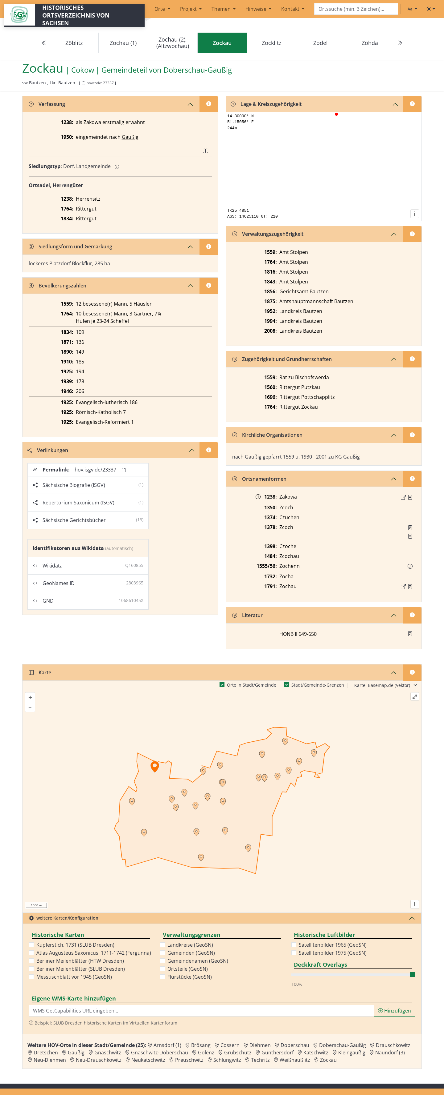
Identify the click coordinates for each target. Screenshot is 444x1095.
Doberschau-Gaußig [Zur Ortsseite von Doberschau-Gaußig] (342, 1045)
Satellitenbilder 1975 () (333, 952)
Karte (40, 672)
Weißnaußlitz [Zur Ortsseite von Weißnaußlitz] (295, 1060)
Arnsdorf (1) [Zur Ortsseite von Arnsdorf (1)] (167, 1045)
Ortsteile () (187, 968)
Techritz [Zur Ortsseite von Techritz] (260, 1060)
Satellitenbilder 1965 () (333, 944)
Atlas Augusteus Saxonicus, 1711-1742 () (93, 952)
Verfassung (47, 104)
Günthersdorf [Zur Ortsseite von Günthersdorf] (277, 1052)
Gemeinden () (191, 952)
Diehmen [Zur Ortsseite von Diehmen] (260, 1045)
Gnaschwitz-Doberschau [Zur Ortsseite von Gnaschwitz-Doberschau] (159, 1052)
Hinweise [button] (256, 9)
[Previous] (44, 43)
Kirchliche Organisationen (267, 434)
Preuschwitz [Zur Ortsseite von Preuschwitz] (189, 1060)
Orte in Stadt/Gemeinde (251, 685)
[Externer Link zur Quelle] (403, 497)
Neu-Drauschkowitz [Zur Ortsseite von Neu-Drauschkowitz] (98, 1060)
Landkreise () (190, 944)
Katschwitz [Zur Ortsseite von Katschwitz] (315, 1052)
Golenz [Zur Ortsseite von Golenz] (206, 1052)
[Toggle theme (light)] (430, 8)
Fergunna (138, 952)
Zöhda (370, 42)
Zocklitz (271, 42)
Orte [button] (160, 9)
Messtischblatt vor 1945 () (74, 976)
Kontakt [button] (291, 9)
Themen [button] (222, 9)
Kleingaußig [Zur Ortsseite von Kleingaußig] (351, 1052)
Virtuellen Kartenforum (153, 1023)
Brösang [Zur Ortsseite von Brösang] (201, 1045)
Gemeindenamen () (197, 960)
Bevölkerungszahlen (57, 285)
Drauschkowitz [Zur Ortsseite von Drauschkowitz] (393, 1045)
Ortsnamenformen (259, 478)
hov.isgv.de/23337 (95, 469)
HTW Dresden (106, 960)
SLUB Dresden (96, 944)
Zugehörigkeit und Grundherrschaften (282, 359)
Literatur (247, 615)
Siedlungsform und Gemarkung (70, 246)
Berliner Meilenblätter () (80, 960)
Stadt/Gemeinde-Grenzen (317, 685)
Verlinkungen (47, 450)
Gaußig (130, 137)
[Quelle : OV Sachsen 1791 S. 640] (410, 587)
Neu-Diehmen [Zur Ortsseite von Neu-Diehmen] (50, 1060)
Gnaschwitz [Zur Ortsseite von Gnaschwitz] (107, 1052)
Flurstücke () (189, 976)
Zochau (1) (123, 42)
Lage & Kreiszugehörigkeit (266, 104)
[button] (410, 497)
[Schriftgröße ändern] (412, 8)
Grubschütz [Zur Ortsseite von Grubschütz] (238, 1052)
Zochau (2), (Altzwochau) (172, 43)
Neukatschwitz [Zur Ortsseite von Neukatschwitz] (148, 1060)
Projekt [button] (189, 9)
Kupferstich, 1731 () (75, 944)
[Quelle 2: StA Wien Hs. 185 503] (410, 536)
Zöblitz (74, 42)
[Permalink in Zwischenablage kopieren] (123, 469)
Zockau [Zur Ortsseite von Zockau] (328, 1060)
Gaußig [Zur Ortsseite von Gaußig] (76, 1052)
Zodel (320, 42)
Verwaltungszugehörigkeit (267, 234)
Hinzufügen (394, 1010)
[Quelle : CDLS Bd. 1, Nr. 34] (410, 497)
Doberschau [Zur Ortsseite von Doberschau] (295, 1045)
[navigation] (222, 43)
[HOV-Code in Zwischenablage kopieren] (83, 83)
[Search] (356, 9)
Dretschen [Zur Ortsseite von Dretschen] (46, 1052)
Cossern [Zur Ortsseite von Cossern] (230, 1045)
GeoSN (102, 976)
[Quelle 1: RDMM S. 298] (410, 528)
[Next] (400, 43)
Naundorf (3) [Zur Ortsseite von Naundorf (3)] (390, 1052)
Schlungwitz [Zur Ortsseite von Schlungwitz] (227, 1060)
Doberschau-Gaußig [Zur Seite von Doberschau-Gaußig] (197, 70)
